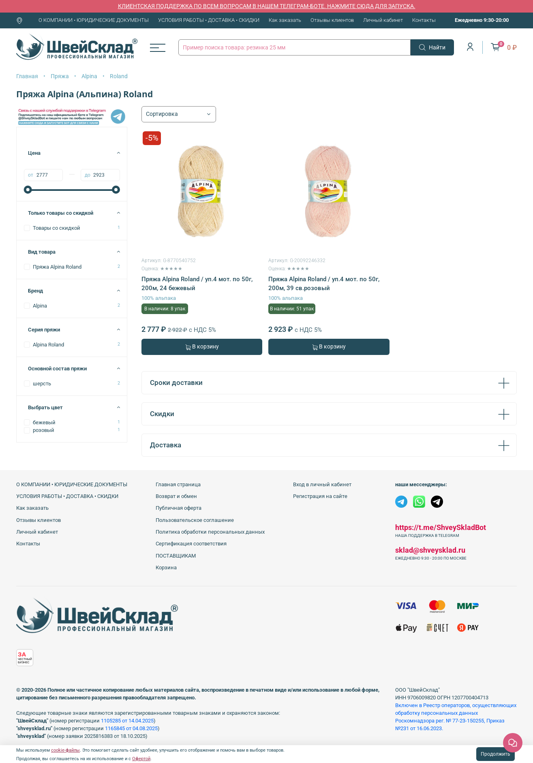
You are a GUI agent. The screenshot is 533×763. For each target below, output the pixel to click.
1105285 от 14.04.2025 (127, 721)
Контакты (424, 20)
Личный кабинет (383, 20)
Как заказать (285, 20)
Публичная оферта (178, 508)
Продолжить (495, 754)
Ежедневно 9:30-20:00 (482, 20)
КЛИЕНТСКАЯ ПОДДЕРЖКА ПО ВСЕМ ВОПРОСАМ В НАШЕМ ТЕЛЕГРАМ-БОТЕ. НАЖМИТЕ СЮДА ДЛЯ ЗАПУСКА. (266, 6)
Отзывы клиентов (332, 20)
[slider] (28, 190)
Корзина (166, 567)
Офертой (141, 758)
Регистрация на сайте (320, 496)
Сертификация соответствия (191, 544)
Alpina (89, 76)
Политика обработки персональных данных (210, 532)
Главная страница (178, 484)
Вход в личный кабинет (322, 484)
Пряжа (60, 76)
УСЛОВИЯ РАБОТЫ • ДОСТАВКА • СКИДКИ (208, 20)
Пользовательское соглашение (195, 520)
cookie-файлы (65, 750)
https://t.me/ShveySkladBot (440, 527)
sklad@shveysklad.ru (430, 550)
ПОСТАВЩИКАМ (176, 556)
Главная (27, 76)
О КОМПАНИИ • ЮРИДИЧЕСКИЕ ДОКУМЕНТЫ (94, 20)
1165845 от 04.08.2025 (131, 728)
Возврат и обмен (176, 496)
